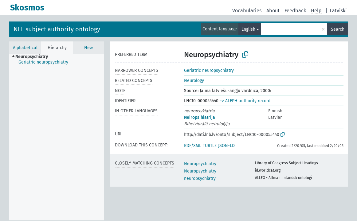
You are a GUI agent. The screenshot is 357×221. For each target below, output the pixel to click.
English (248, 29)
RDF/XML (192, 145)
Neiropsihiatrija (199, 117)
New (88, 47)
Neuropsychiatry (200, 163)
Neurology (194, 80)
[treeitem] (34, 57)
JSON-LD (226, 145)
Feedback (295, 11)
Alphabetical (25, 47)
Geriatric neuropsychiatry (209, 70)
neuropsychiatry (200, 178)
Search (337, 29)
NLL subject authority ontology (57, 29)
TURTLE (210, 145)
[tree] (56, 137)
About (273, 11)
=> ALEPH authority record (245, 100)
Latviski (338, 11)
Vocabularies (246, 11)
